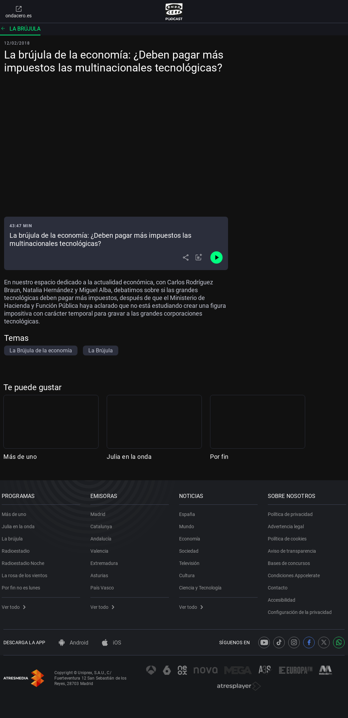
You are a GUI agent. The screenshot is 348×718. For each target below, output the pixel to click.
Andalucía (102, 536)
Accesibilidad (283, 597)
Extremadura (106, 560)
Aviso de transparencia (293, 548)
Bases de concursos (290, 560)
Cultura (188, 572)
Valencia (101, 548)
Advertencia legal (287, 524)
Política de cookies (288, 536)
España (189, 511)
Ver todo (15, 604)
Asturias (101, 572)
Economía (191, 536)
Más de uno (20, 456)
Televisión (191, 560)
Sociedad (190, 548)
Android (73, 642)
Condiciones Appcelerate (295, 572)
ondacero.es (18, 11)
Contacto (279, 585)
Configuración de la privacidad (301, 609)
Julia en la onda (129, 456)
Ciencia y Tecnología (202, 585)
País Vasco (104, 585)
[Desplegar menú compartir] (186, 257)
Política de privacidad (291, 511)
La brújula (20, 29)
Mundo (188, 524)
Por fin (219, 456)
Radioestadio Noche (24, 560)
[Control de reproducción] (216, 257)
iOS (111, 642)
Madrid (99, 511)
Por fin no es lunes (22, 585)
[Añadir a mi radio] (199, 257)
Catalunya (103, 524)
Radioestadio (17, 548)
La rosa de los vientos (26, 572)
